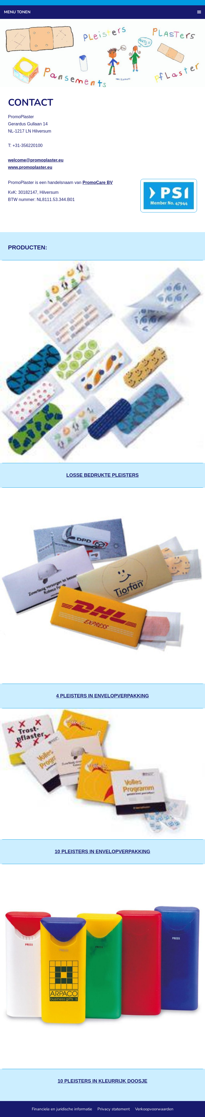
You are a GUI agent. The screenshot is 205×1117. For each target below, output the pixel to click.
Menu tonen (17, 12)
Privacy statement (113, 1109)
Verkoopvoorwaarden (154, 1109)
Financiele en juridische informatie (62, 1109)
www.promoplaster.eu (30, 167)
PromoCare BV (97, 182)
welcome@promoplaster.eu (36, 160)
